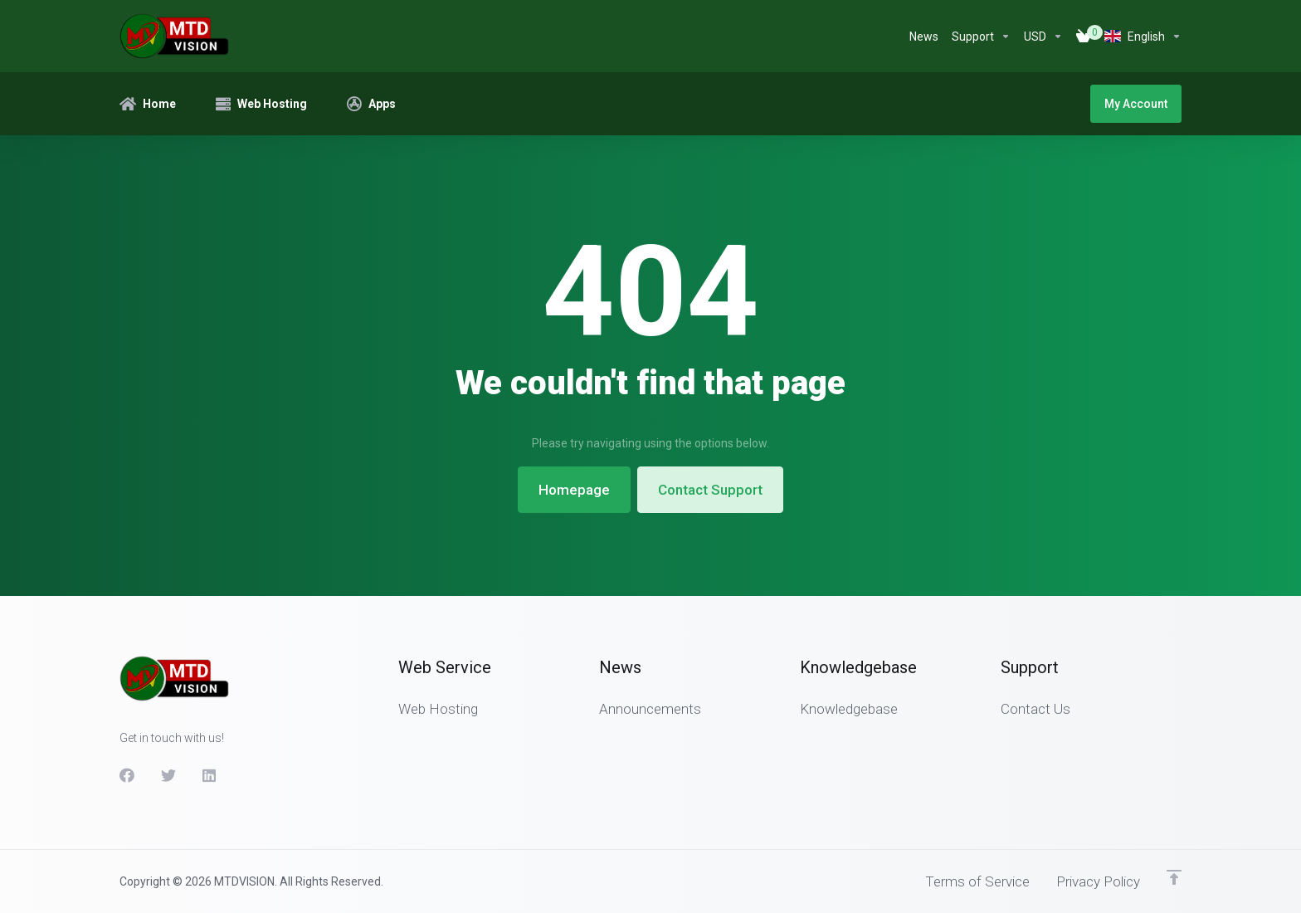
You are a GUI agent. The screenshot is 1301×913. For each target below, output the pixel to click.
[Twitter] (168, 775)
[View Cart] (1084, 36)
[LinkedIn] (210, 775)
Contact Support (710, 489)
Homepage (574, 489)
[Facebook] (127, 775)
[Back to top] (1174, 877)
